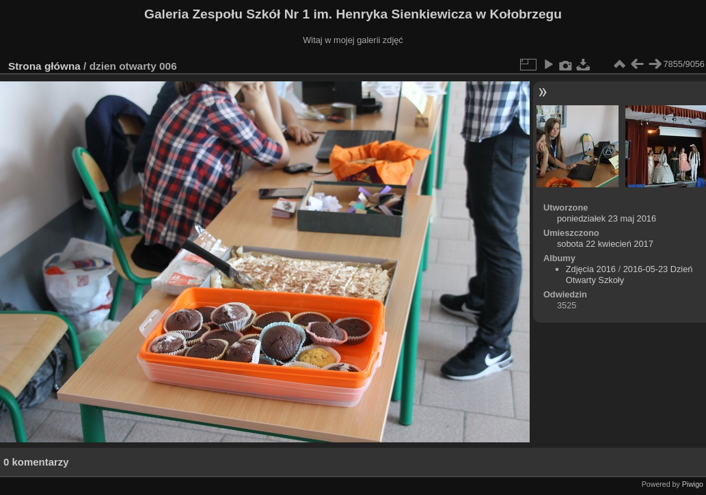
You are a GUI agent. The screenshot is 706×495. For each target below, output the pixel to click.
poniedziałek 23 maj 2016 (606, 218)
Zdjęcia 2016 (591, 269)
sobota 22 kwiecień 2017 (605, 244)
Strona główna (44, 66)
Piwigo (692, 484)
